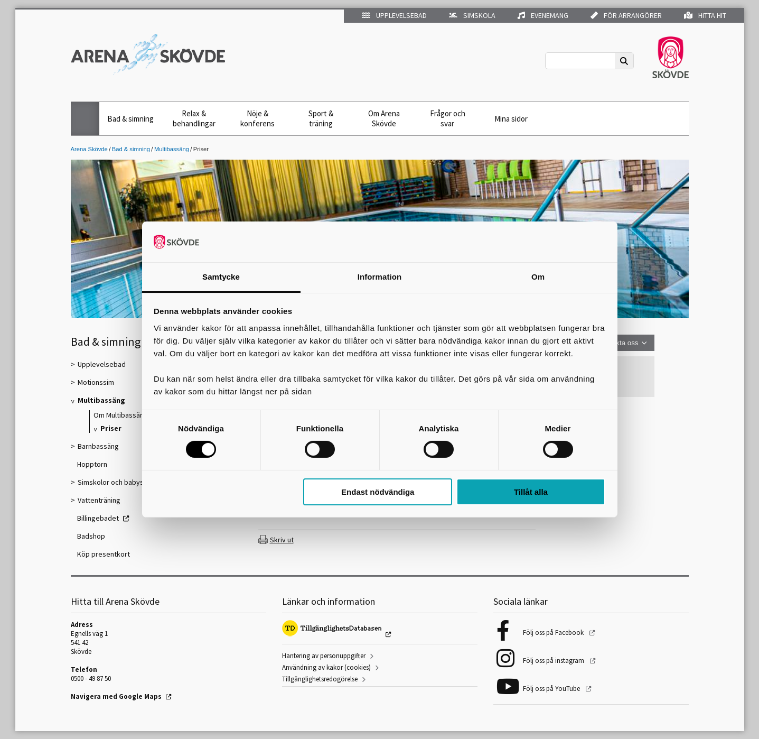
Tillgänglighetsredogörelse (320, 679)
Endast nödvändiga (377, 491)
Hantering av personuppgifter (324, 655)
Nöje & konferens (257, 118)
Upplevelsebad (394, 15)
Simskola (472, 15)
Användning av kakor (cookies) (326, 667)
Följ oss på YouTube (552, 688)
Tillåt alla (531, 491)
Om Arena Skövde (384, 118)
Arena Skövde (89, 149)
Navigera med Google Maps (116, 696)
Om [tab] (538, 276)
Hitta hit (705, 15)
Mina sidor (511, 119)
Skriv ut (282, 539)
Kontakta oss (617, 343)
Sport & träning (320, 118)
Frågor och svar (447, 118)
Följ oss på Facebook (554, 632)
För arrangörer (626, 15)
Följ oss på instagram (554, 660)
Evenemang (543, 15)
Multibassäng (171, 149)
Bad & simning (130, 119)
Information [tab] (380, 276)
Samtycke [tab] (221, 276)
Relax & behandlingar (194, 118)
